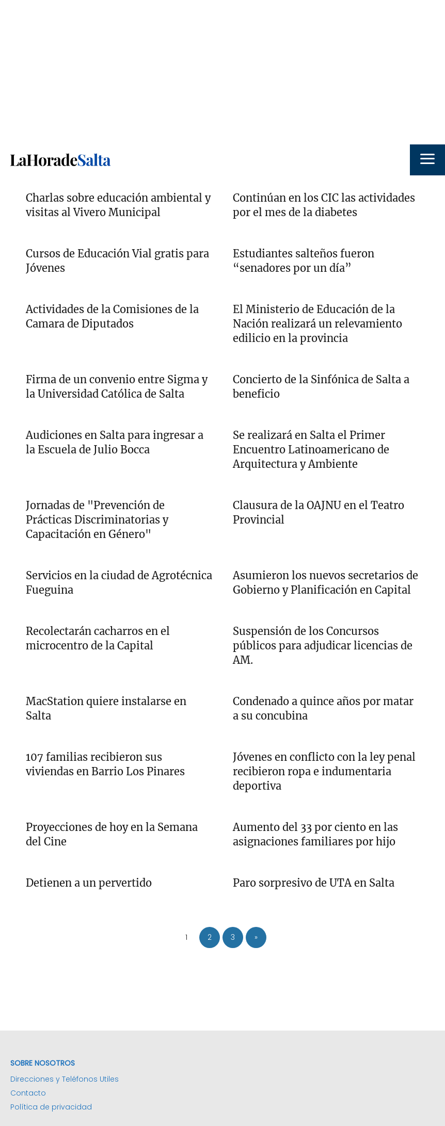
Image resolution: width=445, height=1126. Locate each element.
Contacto (28, 1093)
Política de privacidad (51, 1107)
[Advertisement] (222, 72)
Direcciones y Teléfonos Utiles (64, 1079)
